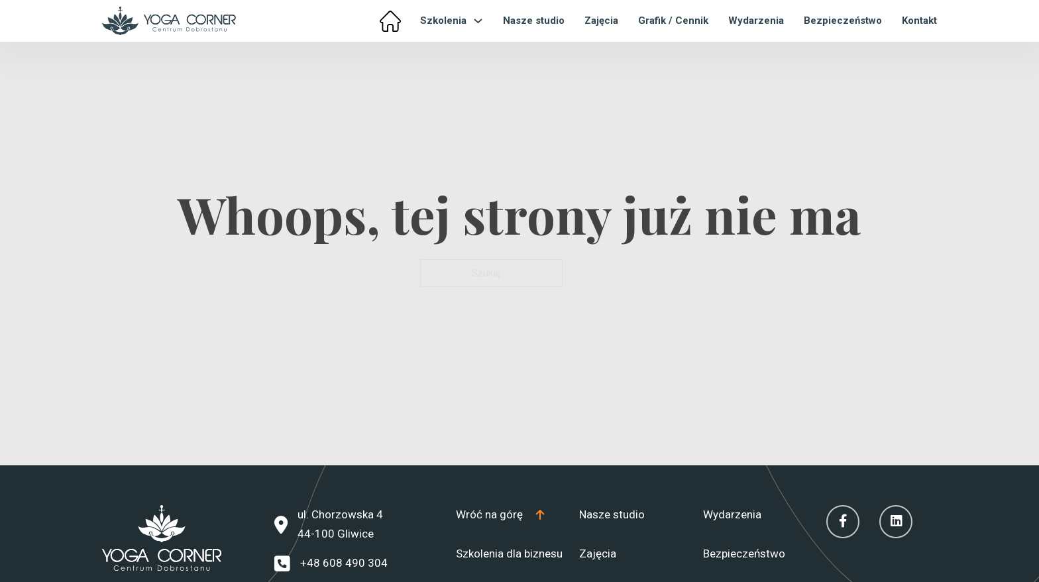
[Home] (390, 21)
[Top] (500, 514)
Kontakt (919, 21)
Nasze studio (534, 21)
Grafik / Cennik (673, 21)
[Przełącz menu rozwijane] (478, 21)
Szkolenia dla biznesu (509, 553)
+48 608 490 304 (344, 562)
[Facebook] (842, 521)
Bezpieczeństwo (843, 21)
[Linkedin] (895, 521)
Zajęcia (601, 21)
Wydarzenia (756, 21)
